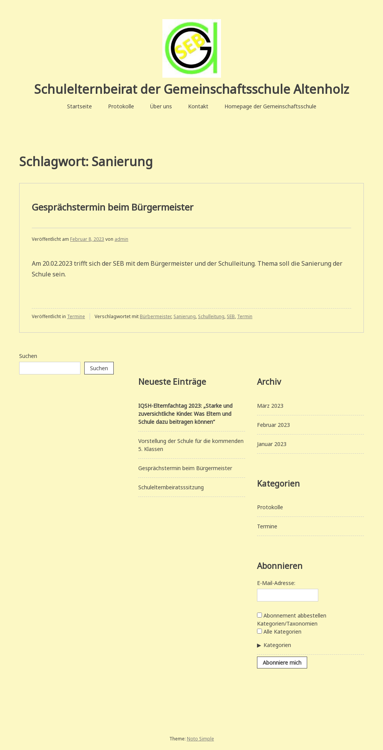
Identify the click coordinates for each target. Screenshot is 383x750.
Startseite (79, 106)
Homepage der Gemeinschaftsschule (270, 106)
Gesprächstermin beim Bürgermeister (112, 207)
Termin (244, 316)
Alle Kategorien (279, 631)
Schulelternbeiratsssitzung (171, 487)
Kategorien (277, 645)
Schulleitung (211, 316)
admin (121, 239)
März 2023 (270, 405)
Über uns (161, 106)
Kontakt (198, 106)
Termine (76, 316)
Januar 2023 (271, 444)
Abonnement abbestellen (291, 615)
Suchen (28, 355)
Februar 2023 (273, 424)
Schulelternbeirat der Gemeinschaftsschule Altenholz (191, 89)
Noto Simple (200, 738)
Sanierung (184, 316)
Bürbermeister (155, 316)
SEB (231, 316)
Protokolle (121, 106)
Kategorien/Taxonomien (287, 623)
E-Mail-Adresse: (276, 583)
